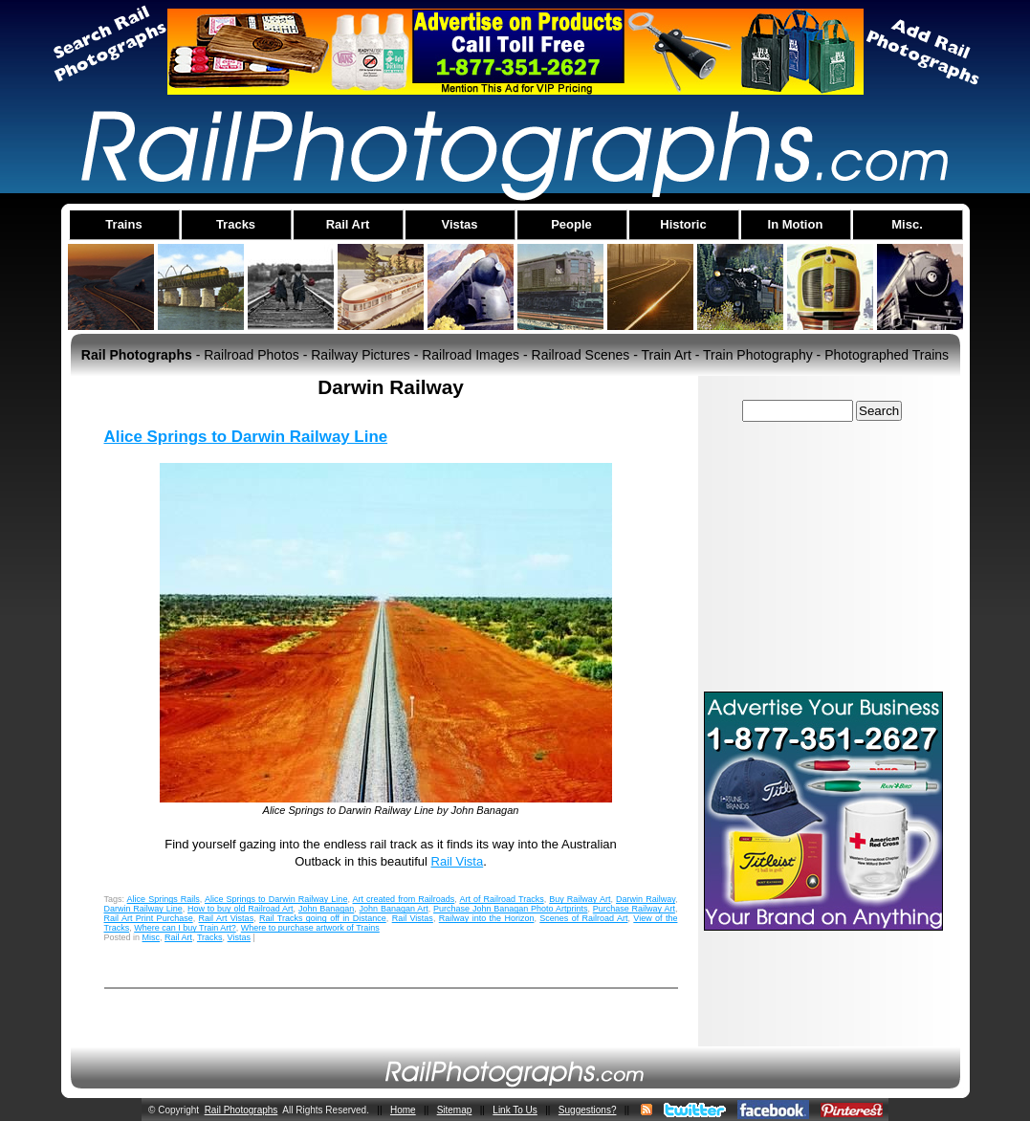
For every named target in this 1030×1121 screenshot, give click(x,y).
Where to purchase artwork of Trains (310, 928)
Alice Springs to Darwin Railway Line (246, 437)
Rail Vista (457, 861)
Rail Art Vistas (226, 918)
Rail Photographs (241, 1110)
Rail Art (178, 937)
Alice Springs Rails (163, 899)
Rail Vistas (412, 918)
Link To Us (515, 1110)
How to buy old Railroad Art (240, 908)
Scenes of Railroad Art (583, 918)
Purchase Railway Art (634, 908)
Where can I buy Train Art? (185, 928)
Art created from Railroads (403, 899)
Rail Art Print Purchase (148, 918)
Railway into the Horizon (487, 918)
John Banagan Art (394, 908)
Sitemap (454, 1110)
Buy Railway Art (579, 899)
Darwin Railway (645, 899)
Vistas (239, 937)
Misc (151, 937)
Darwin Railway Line (143, 908)
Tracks (210, 937)
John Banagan (326, 908)
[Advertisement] (823, 555)
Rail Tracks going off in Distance (322, 918)
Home (403, 1110)
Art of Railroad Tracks (501, 899)
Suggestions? (588, 1110)
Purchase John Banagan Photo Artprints (510, 908)
